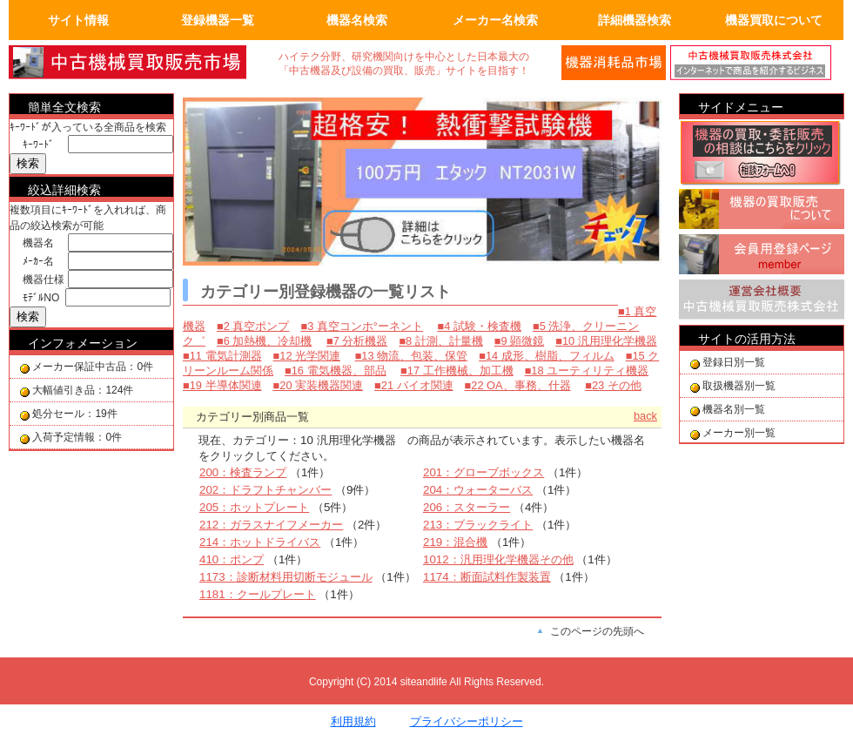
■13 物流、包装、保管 (411, 355)
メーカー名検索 (495, 20)
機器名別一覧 (733, 409)
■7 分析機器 (356, 340)
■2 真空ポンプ (253, 326)
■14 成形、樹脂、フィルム (547, 355)
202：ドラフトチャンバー (265, 489)
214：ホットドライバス (259, 542)
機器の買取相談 (761, 154)
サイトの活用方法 (747, 339)
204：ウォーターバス (478, 489)
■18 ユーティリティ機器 (587, 370)
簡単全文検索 (64, 107)
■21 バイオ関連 (413, 385)
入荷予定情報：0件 (77, 437)
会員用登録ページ (761, 257)
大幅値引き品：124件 (82, 390)
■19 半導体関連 (222, 385)
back (645, 415)
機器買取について (774, 20)
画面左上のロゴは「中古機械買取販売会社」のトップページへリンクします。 (139, 62)
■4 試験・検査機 (479, 326)
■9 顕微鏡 (519, 340)
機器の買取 (761, 211)
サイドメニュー (740, 107)
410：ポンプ (231, 559)
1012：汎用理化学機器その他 (498, 559)
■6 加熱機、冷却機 (264, 340)
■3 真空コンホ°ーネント (361, 326)
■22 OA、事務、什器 (518, 385)
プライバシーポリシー (466, 721)
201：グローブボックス (483, 472)
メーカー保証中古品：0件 (92, 366)
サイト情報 (78, 20)
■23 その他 (613, 385)
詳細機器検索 (634, 20)
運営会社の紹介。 (757, 62)
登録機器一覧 (217, 20)
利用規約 (353, 721)
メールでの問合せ (613, 62)
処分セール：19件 (74, 414)
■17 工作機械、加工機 (457, 370)
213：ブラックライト (478, 524)
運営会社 (761, 302)
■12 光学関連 (307, 355)
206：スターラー (466, 507)
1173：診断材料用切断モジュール (286, 576)
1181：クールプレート (257, 594)
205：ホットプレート (254, 507)
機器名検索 (356, 20)
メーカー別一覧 (739, 433)
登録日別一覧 (733, 362)
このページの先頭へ (597, 631)
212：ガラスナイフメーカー (271, 524)
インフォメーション (83, 343)
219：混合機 (455, 542)
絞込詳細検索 (64, 190)
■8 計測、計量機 (440, 340)
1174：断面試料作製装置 (487, 576)
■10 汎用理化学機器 (606, 340)
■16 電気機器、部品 (335, 370)
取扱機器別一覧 (739, 386)
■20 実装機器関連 (318, 385)
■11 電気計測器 (222, 355)
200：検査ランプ (242, 472)
